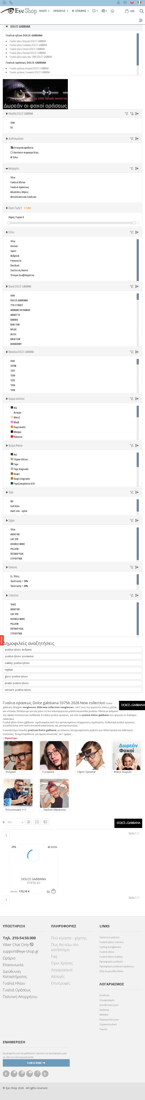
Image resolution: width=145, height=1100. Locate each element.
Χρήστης (104, 1009)
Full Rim (15, 506)
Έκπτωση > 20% (19, 586)
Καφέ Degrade (20, 478)
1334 (12, 385)
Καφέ (15, 474)
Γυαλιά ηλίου (106, 951)
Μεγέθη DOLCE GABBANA (21, 113)
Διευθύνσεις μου (109, 1005)
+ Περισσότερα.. (10, 738)
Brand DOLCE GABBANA (20, 286)
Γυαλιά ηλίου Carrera (111, 942)
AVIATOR (15, 534)
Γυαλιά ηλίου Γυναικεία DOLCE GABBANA (28, 45)
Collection (13, 595)
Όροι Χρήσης (62, 963)
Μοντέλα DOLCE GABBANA (21, 352)
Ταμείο (103, 1029)
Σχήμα (11, 520)
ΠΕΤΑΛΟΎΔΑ (16, 553)
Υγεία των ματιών (109, 937)
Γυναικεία (15, 260)
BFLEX (13, 329)
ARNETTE (15, 315)
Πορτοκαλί (18, 427)
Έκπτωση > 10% (19, 581)
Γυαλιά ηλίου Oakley (111, 956)
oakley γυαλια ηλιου (17, 663)
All (11, 501)
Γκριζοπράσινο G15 (23, 483)
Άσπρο (16, 412)
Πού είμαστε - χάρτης (69, 937)
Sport (13, 251)
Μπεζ (15, 417)
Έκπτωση (13, 567)
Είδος (11, 232)
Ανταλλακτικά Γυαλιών (23, 197)
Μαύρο (16, 432)
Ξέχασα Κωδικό (108, 1024)
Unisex (14, 246)
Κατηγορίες (14, 168)
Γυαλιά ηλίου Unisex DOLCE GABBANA (27, 49)
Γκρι (14, 464)
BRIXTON (15, 339)
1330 (12, 375)
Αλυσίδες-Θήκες (19, 192)
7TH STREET (16, 305)
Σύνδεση (104, 995)
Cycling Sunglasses (110, 947)
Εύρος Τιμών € (16, 217)
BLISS (13, 334)
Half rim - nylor (18, 511)
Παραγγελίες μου (109, 1019)
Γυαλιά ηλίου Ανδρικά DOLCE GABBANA (28, 41)
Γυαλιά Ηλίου (17, 182)
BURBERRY (16, 344)
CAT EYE (14, 539)
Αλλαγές (58, 976)
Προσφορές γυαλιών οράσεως (116, 966)
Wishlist (103, 1014)
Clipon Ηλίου (19, 459)
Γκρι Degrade (19, 469)
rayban (9, 669)
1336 (12, 390)
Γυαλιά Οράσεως (19, 187)
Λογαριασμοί (61, 969)
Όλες (14, 576)
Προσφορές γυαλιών (111, 961)
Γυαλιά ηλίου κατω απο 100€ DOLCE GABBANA (31, 57)
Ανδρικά (14, 255)
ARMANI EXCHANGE (20, 310)
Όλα (14, 157)
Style (11, 492)
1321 (12, 370)
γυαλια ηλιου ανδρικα (18, 649)
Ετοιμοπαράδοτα (21, 147)
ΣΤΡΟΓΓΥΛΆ (16, 558)
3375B (13, 365)
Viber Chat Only (18, 944)
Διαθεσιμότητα (16, 138)
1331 (12, 380)
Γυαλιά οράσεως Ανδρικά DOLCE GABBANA (29, 68)
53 (11, 127)
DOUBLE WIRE (17, 544)
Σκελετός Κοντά (19, 270)
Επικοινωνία (13, 964)
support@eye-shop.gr (21, 951)
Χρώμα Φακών (15, 445)
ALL (14, 407)
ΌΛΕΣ (13, 604)
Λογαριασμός (107, 1000)
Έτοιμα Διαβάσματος (22, 275)
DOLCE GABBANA (20, 26)
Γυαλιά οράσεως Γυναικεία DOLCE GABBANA (30, 72)
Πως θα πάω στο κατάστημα (64, 947)
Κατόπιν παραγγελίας (24, 152)
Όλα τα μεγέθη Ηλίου (111, 971)
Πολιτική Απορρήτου (20, 996)
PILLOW (14, 549)
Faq (54, 956)
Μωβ (15, 422)
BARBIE (14, 319)
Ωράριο (9, 958)
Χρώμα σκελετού (17, 399)
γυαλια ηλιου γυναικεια (19, 656)
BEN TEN (15, 324)
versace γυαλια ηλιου (18, 690)
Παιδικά (14, 265)
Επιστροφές (60, 983)
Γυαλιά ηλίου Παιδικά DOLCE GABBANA (28, 53)
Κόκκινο (16, 437)
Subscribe (36, 1063)
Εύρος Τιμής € (20, 208)
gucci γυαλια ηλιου (16, 676)
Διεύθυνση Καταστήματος (15, 974)
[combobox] (15, 822)
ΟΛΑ (12, 122)
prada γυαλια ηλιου (17, 683)
